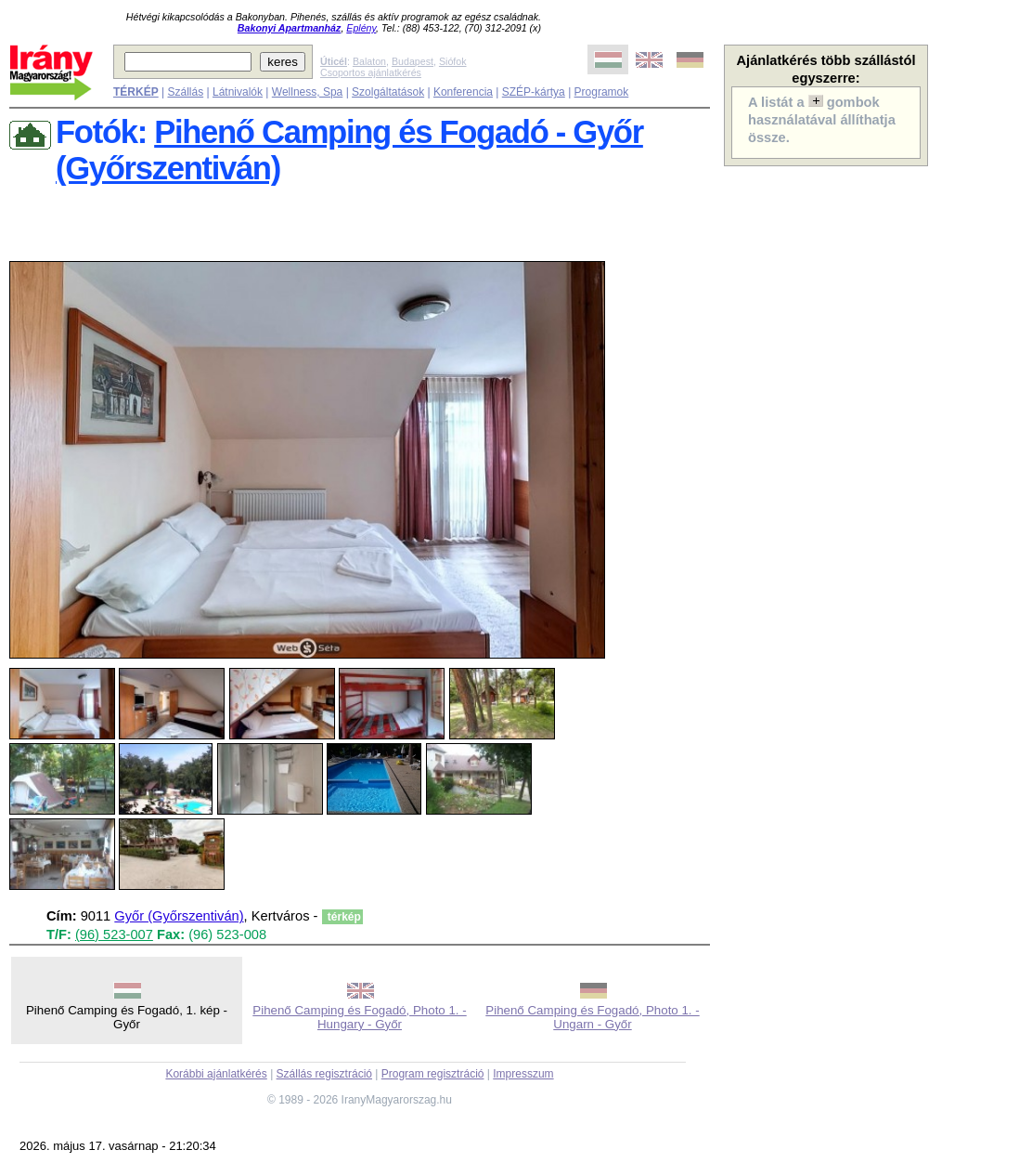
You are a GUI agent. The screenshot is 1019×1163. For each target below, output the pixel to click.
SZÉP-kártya (533, 91)
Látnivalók (238, 91)
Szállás (185, 91)
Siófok (453, 61)
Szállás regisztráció (324, 1073)
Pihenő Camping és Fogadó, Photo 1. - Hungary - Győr (359, 1017)
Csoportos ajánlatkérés (370, 72)
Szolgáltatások (388, 91)
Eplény (361, 27)
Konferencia (463, 91)
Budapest (412, 61)
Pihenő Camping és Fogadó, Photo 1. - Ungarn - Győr (592, 1017)
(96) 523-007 (114, 934)
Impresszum (523, 1073)
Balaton (369, 61)
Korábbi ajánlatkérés (215, 1073)
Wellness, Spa (307, 91)
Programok (601, 91)
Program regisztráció (432, 1073)
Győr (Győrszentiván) (178, 915)
